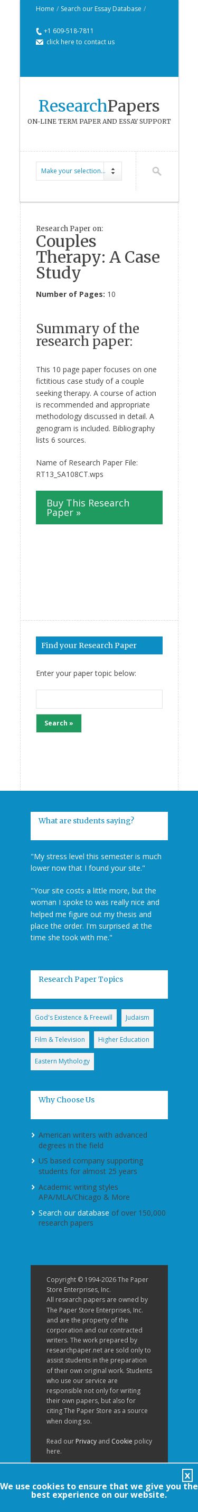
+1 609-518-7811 (69, 30)
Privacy (86, 1441)
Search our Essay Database (101, 8)
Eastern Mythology (62, 1061)
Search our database (74, 1213)
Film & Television (60, 1039)
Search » (58, 723)
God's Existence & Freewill (73, 1017)
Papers (99, 106)
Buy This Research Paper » (87, 507)
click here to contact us (80, 41)
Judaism (137, 1017)
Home (45, 8)
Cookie (122, 1441)
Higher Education (123, 1039)
